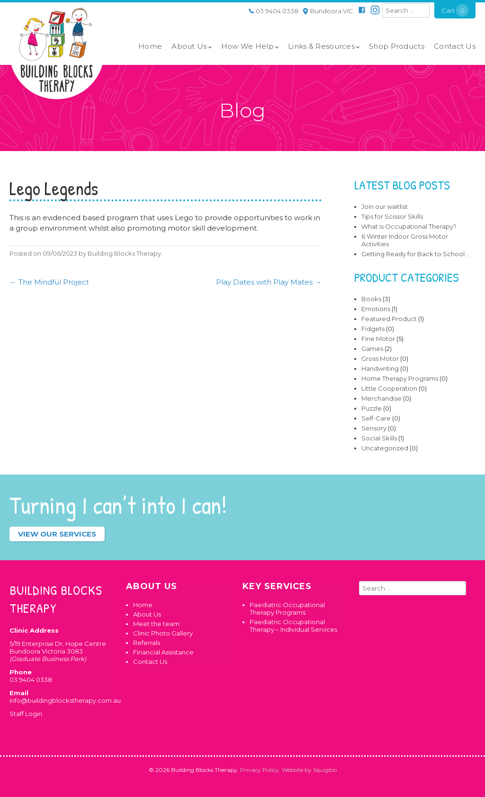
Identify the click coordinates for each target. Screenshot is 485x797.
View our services (57, 533)
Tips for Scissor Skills (392, 216)
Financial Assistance (163, 652)
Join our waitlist (384, 206)
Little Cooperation (389, 388)
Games (372, 348)
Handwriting (380, 368)
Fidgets (373, 328)
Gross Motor (380, 358)
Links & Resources (321, 46)
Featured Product (389, 318)
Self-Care (376, 418)
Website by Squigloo (309, 769)
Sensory (373, 428)
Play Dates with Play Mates (269, 282)
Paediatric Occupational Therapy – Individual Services (293, 625)
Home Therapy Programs (399, 378)
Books (371, 299)
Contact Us (455, 46)
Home (150, 46)
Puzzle (371, 408)
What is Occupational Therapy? (409, 226)
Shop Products (396, 46)
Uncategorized (384, 448)
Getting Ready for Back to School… (415, 254)
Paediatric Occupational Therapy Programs (287, 608)
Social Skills (379, 438)
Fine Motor (378, 338)
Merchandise (381, 398)
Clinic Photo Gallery (163, 633)
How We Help (247, 46)
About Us (189, 46)
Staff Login (25, 713)
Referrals (146, 642)
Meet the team (156, 623)
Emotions (375, 309)
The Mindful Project (49, 282)
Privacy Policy (259, 769)
